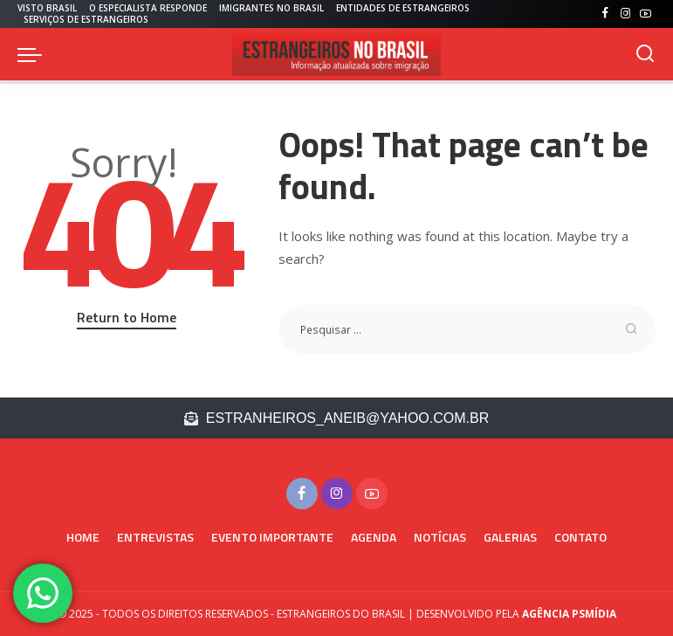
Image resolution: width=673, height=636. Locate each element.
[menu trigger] (34, 54)
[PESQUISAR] (645, 54)
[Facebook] (605, 14)
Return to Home (126, 317)
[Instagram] (625, 14)
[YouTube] (645, 14)
